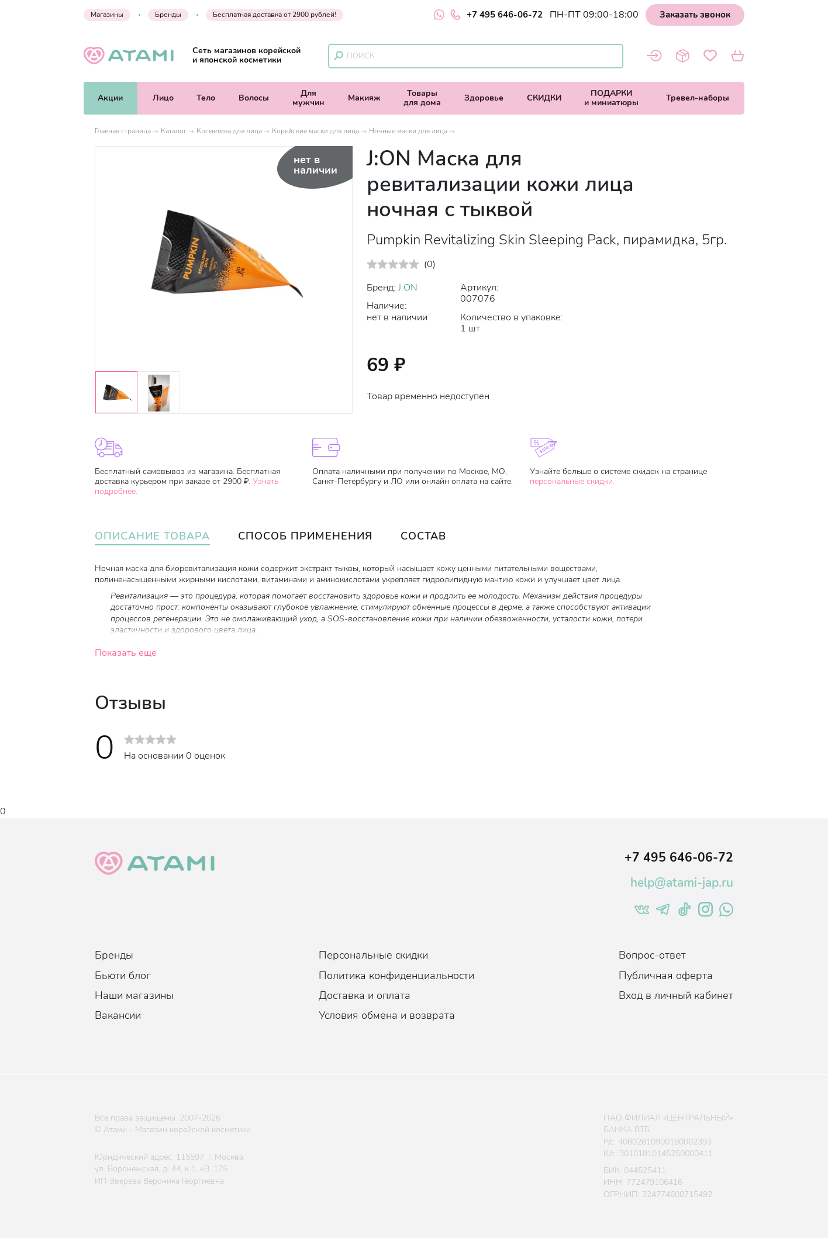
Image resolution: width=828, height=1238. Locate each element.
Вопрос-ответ (652, 955)
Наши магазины (134, 995)
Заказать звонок (695, 14)
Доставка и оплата (364, 995)
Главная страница (123, 131)
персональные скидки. (572, 481)
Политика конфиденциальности (396, 976)
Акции (110, 97)
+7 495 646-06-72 (496, 14)
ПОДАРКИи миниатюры (611, 98)
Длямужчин (308, 98)
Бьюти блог (123, 976)
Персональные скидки (373, 955)
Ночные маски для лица (408, 131)
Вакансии (118, 1015)
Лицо (163, 97)
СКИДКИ (544, 97)
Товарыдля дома (422, 98)
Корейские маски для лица (315, 131)
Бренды (168, 14)
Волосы (254, 97)
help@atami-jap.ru (681, 882)
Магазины (107, 14)
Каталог (174, 131)
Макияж (364, 97)
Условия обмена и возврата (387, 1015)
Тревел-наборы (697, 97)
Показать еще (126, 652)
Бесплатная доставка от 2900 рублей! (274, 14)
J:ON (408, 287)
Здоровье (483, 97)
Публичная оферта (666, 976)
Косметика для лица (229, 131)
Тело (205, 97)
